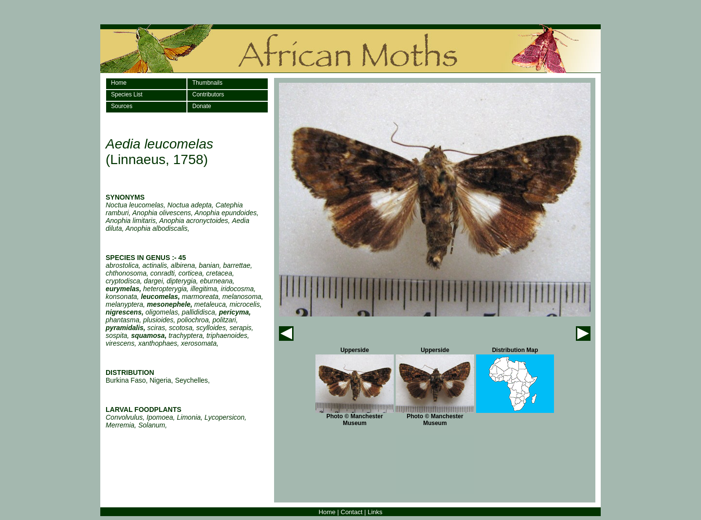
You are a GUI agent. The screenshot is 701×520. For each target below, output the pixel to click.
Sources (121, 106)
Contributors (208, 94)
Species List (127, 94)
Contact (352, 512)
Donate (201, 106)
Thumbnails (207, 82)
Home (119, 82)
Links (375, 512)
